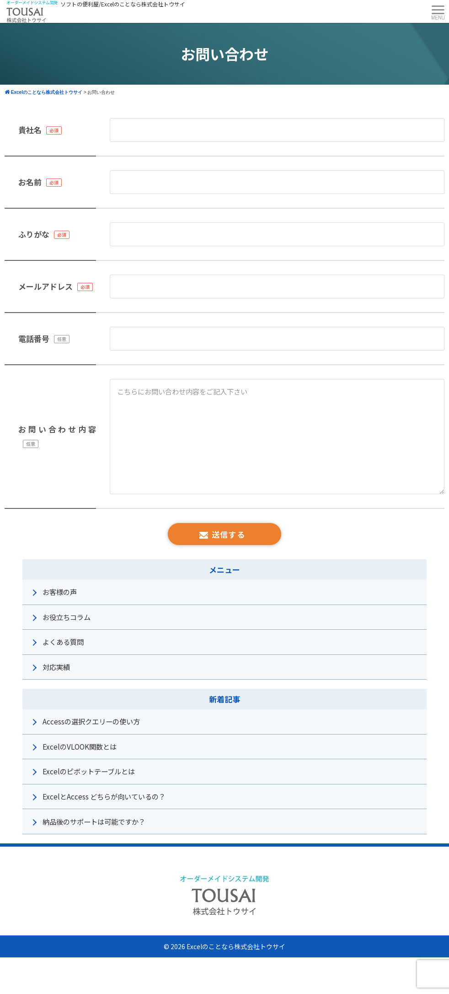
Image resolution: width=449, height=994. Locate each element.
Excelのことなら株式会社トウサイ (236, 946)
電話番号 (33, 338)
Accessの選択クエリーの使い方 (91, 721)
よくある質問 (63, 642)
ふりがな (33, 234)
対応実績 (56, 667)
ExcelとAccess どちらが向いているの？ (104, 796)
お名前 (30, 182)
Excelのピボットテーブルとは (89, 771)
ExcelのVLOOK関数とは (80, 746)
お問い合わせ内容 (57, 429)
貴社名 (30, 129)
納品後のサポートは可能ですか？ (94, 821)
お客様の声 (60, 592)
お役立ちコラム (67, 617)
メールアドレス (45, 286)
